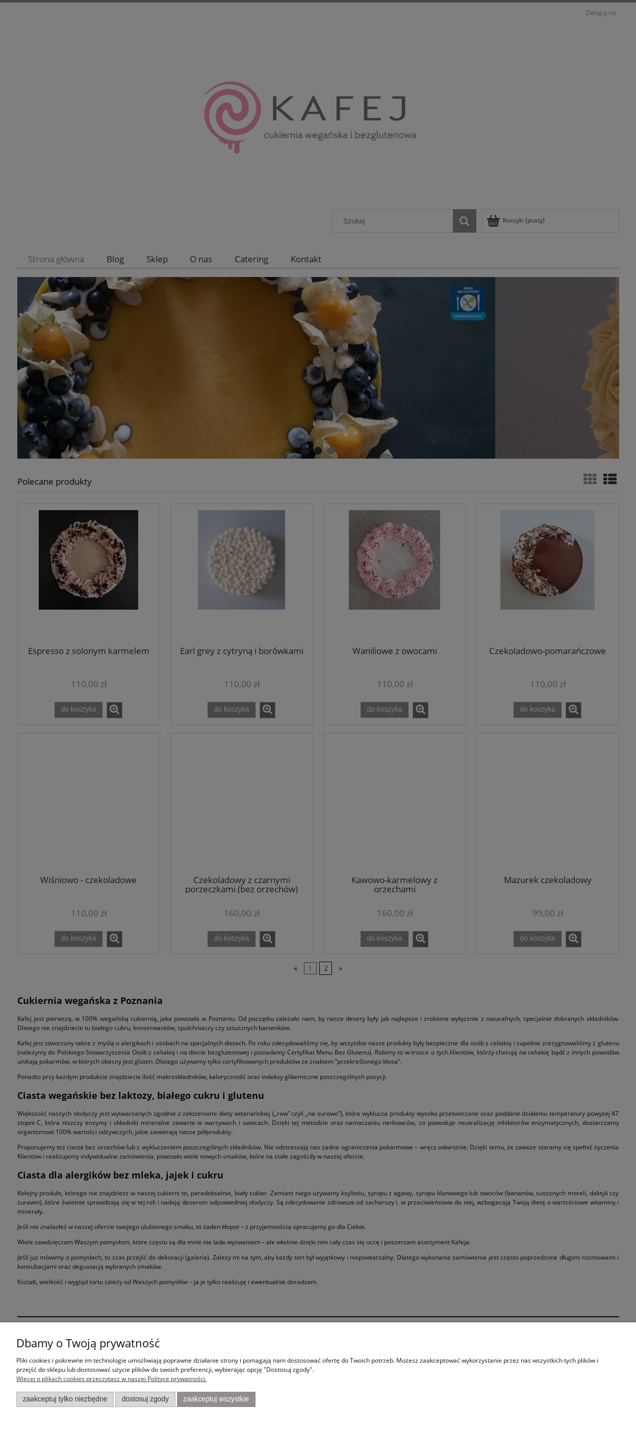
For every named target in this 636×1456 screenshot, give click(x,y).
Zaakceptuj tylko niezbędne (65, 1399)
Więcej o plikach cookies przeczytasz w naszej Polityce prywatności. (111, 1378)
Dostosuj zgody (145, 1399)
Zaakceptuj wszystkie (216, 1399)
